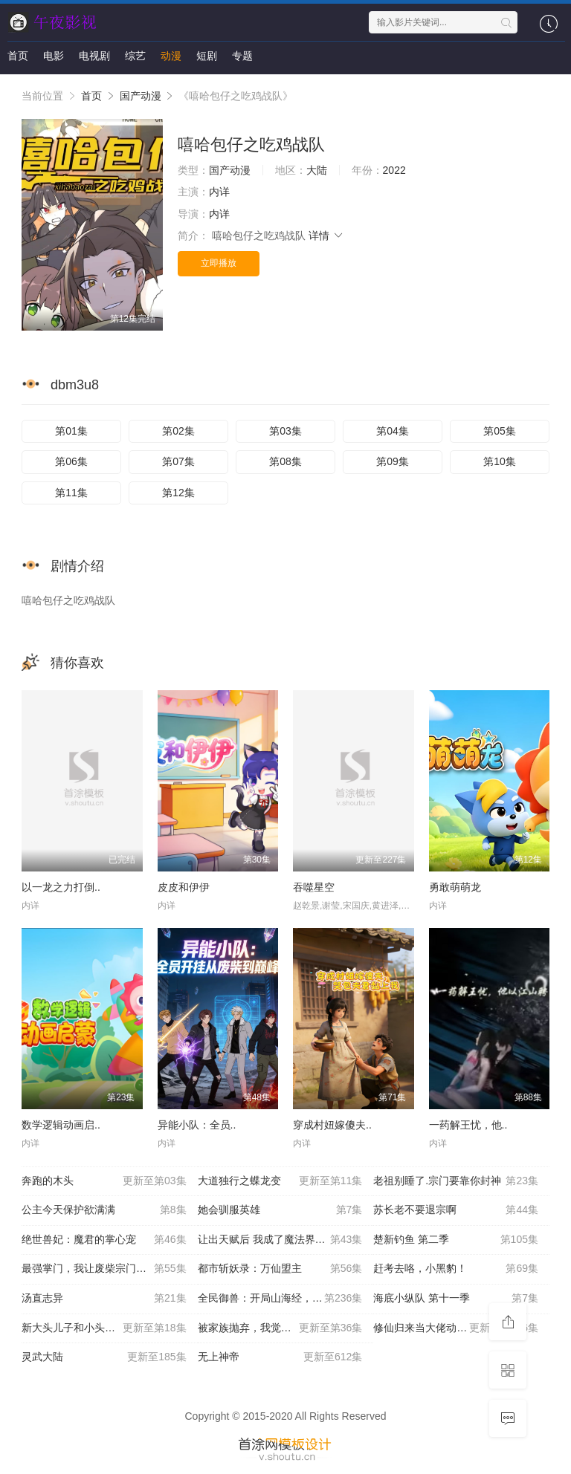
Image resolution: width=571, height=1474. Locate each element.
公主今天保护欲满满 (104, 1210)
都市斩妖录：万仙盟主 (280, 1269)
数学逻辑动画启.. (61, 1125)
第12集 (178, 493)
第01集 (71, 431)
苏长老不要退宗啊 (455, 1210)
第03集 (285, 431)
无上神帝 (280, 1357)
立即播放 (218, 263)
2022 (394, 170)
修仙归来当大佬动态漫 (455, 1328)
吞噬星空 (314, 887)
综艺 (135, 56)
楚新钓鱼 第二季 (455, 1240)
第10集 (499, 461)
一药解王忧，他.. (468, 1125)
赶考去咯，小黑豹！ (455, 1269)
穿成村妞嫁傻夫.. (332, 1125)
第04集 (392, 431)
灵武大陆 (104, 1357)
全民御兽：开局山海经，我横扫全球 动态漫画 (286, 1298)
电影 (53, 56)
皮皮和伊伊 (184, 887)
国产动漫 (140, 96)
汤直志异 (104, 1298)
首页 (17, 56)
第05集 (499, 431)
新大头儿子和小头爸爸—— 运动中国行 (110, 1328)
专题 (242, 56)
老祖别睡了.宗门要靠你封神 (455, 1181)
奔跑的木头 (104, 1181)
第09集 (392, 461)
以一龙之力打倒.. (61, 887)
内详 (219, 192)
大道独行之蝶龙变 (280, 1181)
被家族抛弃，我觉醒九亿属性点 (280, 1328)
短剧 (206, 56)
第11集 (71, 493)
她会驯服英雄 (280, 1210)
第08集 (285, 461)
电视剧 (94, 56)
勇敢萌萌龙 (455, 887)
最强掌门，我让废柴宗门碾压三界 (104, 1269)
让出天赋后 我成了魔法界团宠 (280, 1240)
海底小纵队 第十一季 (455, 1298)
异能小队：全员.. (197, 1125)
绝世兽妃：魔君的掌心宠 (104, 1240)
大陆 (316, 170)
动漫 (171, 56)
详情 (326, 235)
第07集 (178, 461)
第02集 (178, 431)
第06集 (71, 461)
